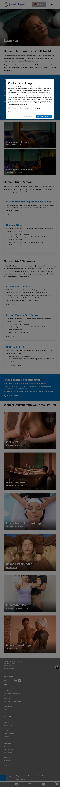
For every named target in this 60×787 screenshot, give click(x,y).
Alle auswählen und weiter (43, 116)
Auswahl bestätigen (29, 116)
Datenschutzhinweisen (40, 103)
